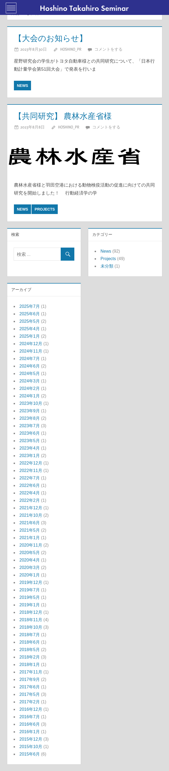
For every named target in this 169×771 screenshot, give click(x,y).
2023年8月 (30, 418)
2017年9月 (30, 679)
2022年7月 (30, 478)
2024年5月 (30, 373)
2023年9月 (30, 411)
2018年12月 (31, 612)
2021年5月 (30, 530)
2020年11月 (31, 545)
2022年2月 (30, 500)
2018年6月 (30, 642)
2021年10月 (31, 515)
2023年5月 (30, 440)
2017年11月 (31, 672)
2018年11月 (31, 619)
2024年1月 (30, 396)
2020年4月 (30, 560)
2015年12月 (31, 739)
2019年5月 (30, 597)
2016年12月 (31, 709)
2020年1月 (30, 575)
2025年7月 (30, 306)
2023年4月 (30, 448)
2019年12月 (31, 582)
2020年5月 (30, 552)
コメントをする (108, 49)
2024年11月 (31, 351)
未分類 (107, 266)
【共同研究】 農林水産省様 (66, 116)
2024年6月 (30, 366)
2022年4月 (30, 493)
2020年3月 (30, 567)
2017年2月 (30, 702)
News (22, 85)
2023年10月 (31, 403)
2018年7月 (30, 634)
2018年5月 (30, 649)
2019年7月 (30, 590)
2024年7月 (30, 358)
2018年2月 (30, 657)
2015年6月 (30, 754)
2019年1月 (30, 605)
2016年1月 (30, 731)
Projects (45, 209)
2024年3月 (30, 381)
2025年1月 (30, 336)
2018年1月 (30, 664)
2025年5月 (30, 321)
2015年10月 (31, 746)
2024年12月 (31, 343)
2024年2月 (30, 388)
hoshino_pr (70, 49)
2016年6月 (30, 724)
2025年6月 (30, 314)
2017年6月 (30, 687)
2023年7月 (30, 425)
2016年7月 (30, 717)
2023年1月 (30, 455)
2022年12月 (31, 463)
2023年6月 (30, 433)
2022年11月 (31, 470)
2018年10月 (31, 627)
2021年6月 (30, 522)
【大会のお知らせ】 (53, 38)
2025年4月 (30, 328)
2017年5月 (30, 694)
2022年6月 (30, 485)
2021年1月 (30, 537)
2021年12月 (31, 508)
